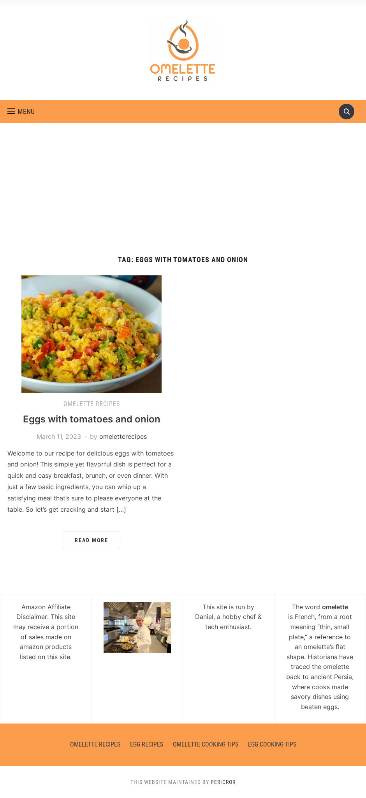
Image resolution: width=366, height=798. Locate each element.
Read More (91, 540)
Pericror (223, 782)
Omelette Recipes (91, 404)
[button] (21, 111)
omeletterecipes (123, 436)
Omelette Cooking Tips (205, 744)
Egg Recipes (146, 744)
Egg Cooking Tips (272, 744)
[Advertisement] (183, 197)
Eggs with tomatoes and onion (91, 419)
